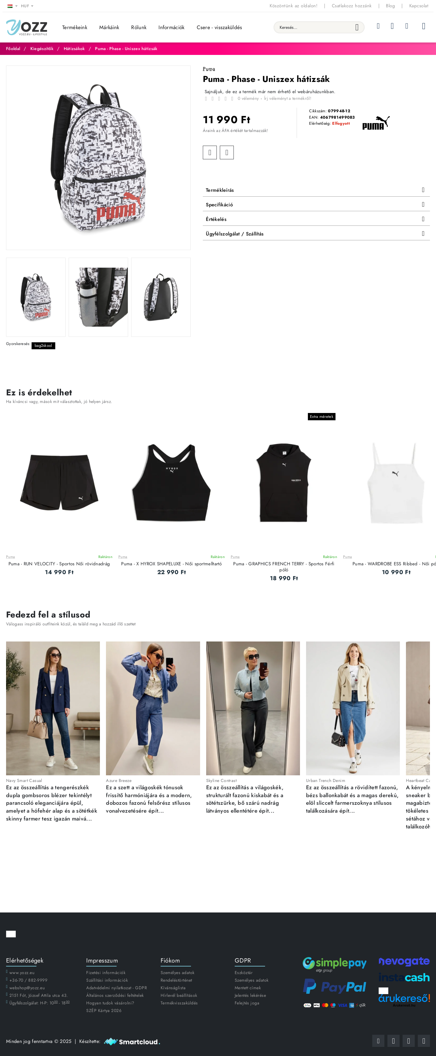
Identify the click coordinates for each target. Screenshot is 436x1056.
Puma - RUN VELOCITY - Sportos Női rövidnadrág (59, 564)
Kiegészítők (41, 49)
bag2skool (43, 345)
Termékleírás (220, 190)
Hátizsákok (74, 49)
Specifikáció (219, 204)
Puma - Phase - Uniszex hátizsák (126, 49)
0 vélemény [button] (248, 98)
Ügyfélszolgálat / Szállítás (235, 233)
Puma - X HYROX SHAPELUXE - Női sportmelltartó (171, 564)
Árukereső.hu (404, 1005)
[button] (210, 152)
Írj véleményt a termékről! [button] (287, 98)
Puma (10, 557)
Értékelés (216, 219)
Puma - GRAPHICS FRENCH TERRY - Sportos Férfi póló (283, 567)
